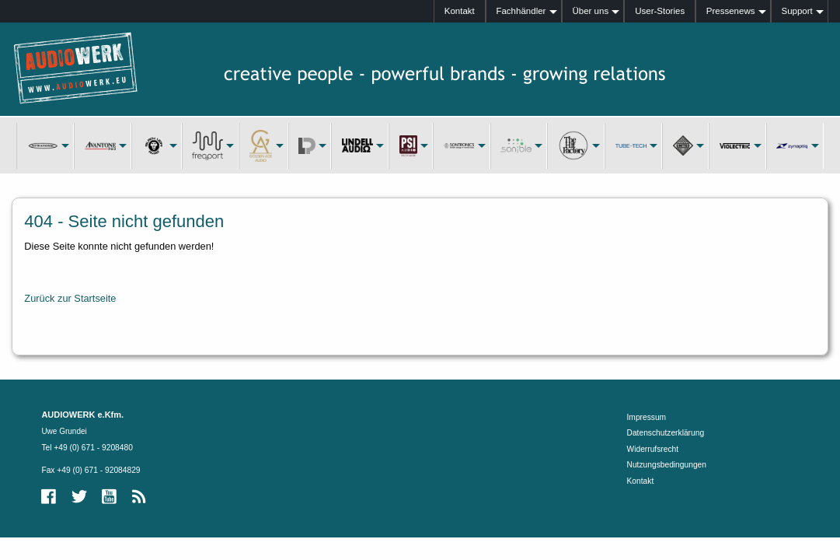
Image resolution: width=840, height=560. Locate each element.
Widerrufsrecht (653, 449)
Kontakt (459, 11)
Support (796, 11)
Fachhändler (520, 11)
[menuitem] (460, 11)
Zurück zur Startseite (70, 298)
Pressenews (730, 11)
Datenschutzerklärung (666, 433)
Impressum (647, 417)
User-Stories (660, 11)
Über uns (590, 11)
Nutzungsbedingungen (666, 464)
